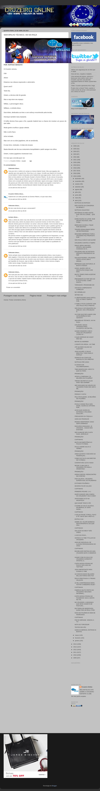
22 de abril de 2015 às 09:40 (17, 211)
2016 (75, 173)
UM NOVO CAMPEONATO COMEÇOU (83, 288)
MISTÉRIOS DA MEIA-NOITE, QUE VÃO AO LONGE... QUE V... (85, 214)
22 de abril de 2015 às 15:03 (17, 265)
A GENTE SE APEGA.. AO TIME (85, 344)
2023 (75, 154)
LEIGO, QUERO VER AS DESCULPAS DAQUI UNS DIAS (84, 269)
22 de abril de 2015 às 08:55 (17, 199)
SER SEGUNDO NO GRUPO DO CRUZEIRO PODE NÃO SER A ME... (85, 387)
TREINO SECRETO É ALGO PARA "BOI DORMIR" (84, 381)
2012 (75, 649)
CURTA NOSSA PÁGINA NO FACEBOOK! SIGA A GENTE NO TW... (84, 597)
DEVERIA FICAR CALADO (83, 486)
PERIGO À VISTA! (80, 394)
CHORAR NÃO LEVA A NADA (84, 463)
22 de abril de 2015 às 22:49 (17, 283)
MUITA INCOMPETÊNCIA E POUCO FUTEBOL (83, 443)
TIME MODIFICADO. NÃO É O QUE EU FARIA (84, 370)
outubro (77, 184)
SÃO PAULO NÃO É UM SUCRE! (85, 240)
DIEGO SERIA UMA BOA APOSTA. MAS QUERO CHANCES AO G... (83, 247)
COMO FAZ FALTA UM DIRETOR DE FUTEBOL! (85, 459)
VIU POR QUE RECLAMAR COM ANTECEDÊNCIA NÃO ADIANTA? (85, 316)
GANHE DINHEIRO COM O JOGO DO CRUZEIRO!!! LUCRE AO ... (83, 332)
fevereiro (78, 638)
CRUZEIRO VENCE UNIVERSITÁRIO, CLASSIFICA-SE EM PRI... (84, 326)
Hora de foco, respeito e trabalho (81, 74)
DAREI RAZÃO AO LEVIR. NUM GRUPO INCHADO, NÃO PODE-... (85, 220)
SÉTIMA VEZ (79, 295)
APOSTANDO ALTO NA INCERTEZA (82, 499)
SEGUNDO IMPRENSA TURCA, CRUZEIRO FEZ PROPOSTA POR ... (85, 235)
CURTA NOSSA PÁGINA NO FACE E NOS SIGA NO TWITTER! (84, 565)
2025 (75, 148)
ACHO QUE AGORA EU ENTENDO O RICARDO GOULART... (83, 411)
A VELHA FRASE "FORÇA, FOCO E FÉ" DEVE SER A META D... (85, 515)
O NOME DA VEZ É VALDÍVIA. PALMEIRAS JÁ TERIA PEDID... (84, 507)
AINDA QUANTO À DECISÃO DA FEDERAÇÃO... (85, 454)
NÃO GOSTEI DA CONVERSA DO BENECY (84, 206)
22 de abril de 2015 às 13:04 (17, 246)
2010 (75, 655)
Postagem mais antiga (56, 296)
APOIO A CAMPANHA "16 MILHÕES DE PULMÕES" (84, 377)
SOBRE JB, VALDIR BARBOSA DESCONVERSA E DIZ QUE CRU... (84, 523)
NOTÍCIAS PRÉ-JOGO (82, 362)
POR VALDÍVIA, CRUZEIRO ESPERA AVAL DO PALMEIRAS (85, 479)
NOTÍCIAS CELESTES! (82, 210)
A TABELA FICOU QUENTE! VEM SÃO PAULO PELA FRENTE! (85, 304)
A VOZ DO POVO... (81, 535)
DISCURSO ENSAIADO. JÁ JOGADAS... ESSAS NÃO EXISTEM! (84, 427)
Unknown (11, 168)
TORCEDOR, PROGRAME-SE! (84, 285)
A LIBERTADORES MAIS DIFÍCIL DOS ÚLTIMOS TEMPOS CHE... (85, 299)
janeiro (77, 640)
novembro (78, 181)
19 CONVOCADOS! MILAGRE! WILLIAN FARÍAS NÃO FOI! (84, 575)
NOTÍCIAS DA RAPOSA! (82, 203)
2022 (75, 157)
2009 (75, 658)
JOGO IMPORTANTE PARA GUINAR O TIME (83, 570)
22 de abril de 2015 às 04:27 (17, 187)
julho (76, 192)
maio (76, 198)
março (77, 635)
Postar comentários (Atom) (17, 300)
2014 (75, 644)
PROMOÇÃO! (79, 373)
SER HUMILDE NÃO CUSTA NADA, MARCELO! (84, 433)
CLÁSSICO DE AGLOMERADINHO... (82, 365)
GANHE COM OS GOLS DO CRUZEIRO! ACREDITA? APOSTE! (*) (84, 559)
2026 (75, 146)
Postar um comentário (13, 287)
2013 (75, 647)
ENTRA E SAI (79, 519)
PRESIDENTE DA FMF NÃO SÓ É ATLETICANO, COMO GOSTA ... (85, 280)
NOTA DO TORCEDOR (82, 624)
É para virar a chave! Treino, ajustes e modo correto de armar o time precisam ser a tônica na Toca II (83, 89)
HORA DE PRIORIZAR (82, 419)
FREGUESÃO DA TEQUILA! (84, 416)
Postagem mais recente (14, 296)
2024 (75, 151)
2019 (75, 165)
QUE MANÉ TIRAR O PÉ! (83, 503)
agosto (77, 189)
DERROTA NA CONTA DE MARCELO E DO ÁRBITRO (84, 358)
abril (76, 200)
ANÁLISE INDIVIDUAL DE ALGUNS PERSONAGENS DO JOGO (85, 544)
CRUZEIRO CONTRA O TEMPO (85, 243)
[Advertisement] (83, 720)
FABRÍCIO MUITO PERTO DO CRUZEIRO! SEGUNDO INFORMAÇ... (84, 591)
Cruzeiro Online (13, 194)
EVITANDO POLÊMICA (82, 483)
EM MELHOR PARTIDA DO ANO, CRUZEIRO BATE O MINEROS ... (85, 552)
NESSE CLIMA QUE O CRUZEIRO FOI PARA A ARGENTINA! (83, 467)
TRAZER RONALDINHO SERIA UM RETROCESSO (85, 230)
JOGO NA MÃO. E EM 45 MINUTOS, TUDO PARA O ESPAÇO (84, 353)
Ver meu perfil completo (78, 696)
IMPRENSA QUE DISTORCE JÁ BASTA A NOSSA (85, 264)
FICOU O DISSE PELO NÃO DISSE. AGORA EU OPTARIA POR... (85, 405)
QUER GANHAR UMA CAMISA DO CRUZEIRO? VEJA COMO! (85, 495)
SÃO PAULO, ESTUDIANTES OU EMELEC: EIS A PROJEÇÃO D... (85, 309)
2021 (75, 159)
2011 (75, 652)
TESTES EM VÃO (80, 627)
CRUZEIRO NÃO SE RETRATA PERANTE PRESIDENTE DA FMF (85, 253)
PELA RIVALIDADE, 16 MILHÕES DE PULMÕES (85, 397)
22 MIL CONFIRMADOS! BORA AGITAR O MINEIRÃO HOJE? (85, 583)
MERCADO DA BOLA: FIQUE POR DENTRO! (84, 226)
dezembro (78, 178)
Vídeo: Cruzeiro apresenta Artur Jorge (83, 85)
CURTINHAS (79, 439)
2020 (75, 162)
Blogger (54, 786)
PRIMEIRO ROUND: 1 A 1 (83, 491)
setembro (78, 187)
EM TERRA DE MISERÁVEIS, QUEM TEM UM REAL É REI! (85, 609)
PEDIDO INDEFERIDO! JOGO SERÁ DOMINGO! (84, 422)
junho (77, 195)
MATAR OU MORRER (82, 341)
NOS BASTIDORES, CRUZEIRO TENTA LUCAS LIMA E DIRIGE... (85, 259)
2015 (75, 176)
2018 (75, 168)
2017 (75, 170)
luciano (10, 217)
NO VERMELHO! (80, 292)
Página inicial (35, 296)
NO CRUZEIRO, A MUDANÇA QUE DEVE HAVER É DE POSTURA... (84, 604)
